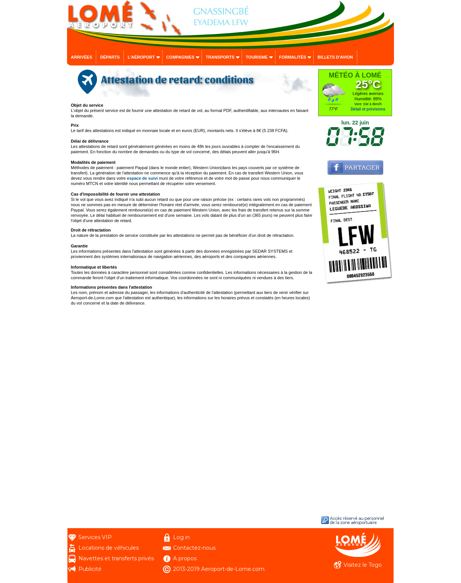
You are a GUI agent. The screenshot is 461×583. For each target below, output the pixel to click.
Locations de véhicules (108, 547)
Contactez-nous (194, 547)
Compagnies (180, 57)
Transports (220, 57)
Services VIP (95, 537)
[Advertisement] (355, 399)
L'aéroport (141, 57)
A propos (185, 558)
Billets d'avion (335, 57)
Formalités (292, 57)
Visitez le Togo (363, 564)
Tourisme (257, 57)
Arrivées (81, 57)
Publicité (90, 569)
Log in (181, 537)
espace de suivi (142, 178)
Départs (110, 57)
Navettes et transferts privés (116, 558)
